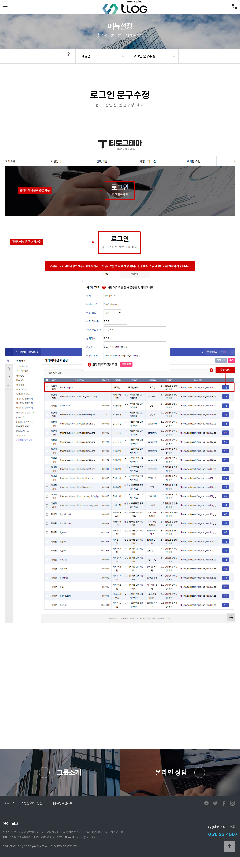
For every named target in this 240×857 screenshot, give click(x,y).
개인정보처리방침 (32, 803)
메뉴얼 (86, 56)
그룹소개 (69, 772)
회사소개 (10, 803)
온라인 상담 (171, 772)
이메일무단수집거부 (60, 803)
